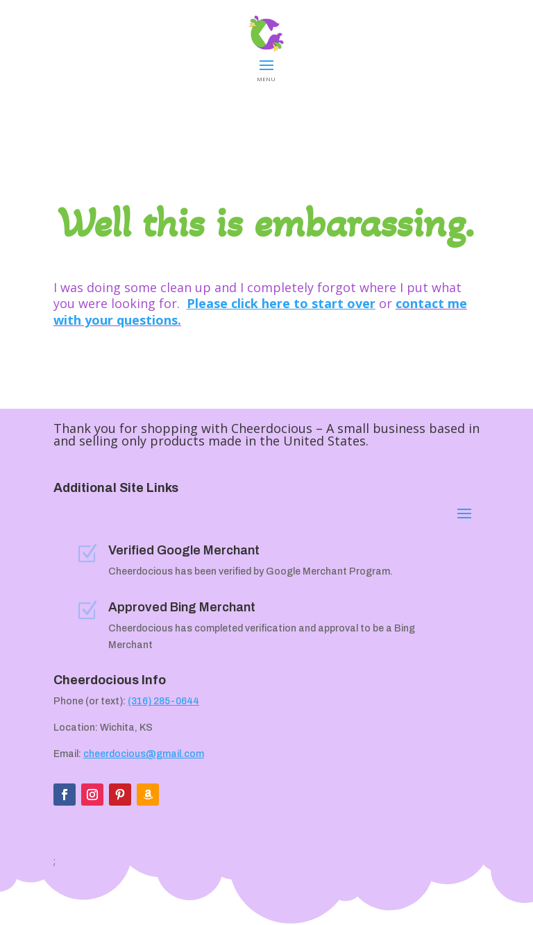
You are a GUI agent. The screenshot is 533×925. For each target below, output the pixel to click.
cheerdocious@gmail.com (143, 754)
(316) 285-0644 (163, 701)
